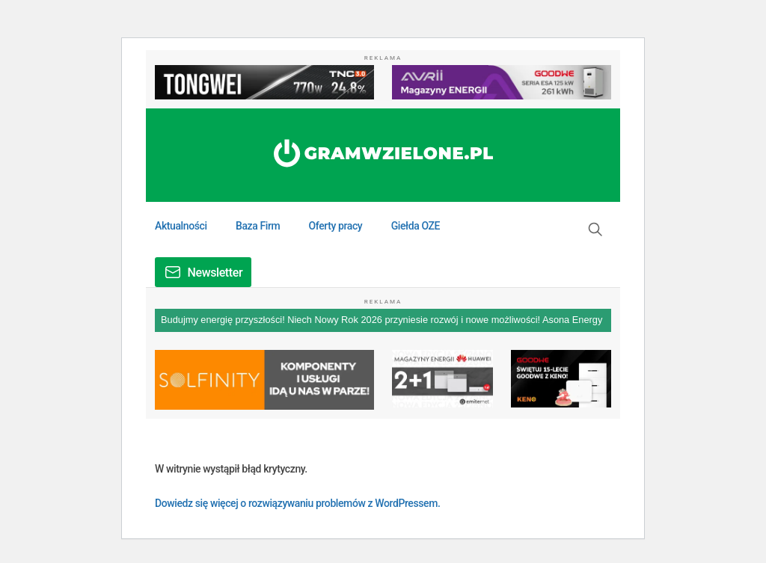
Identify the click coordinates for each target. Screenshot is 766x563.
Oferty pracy (336, 226)
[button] (595, 229)
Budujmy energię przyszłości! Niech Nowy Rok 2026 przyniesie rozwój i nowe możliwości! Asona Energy (381, 319)
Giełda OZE (415, 226)
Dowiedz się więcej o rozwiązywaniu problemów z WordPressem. (297, 503)
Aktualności (181, 226)
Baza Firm (258, 226)
